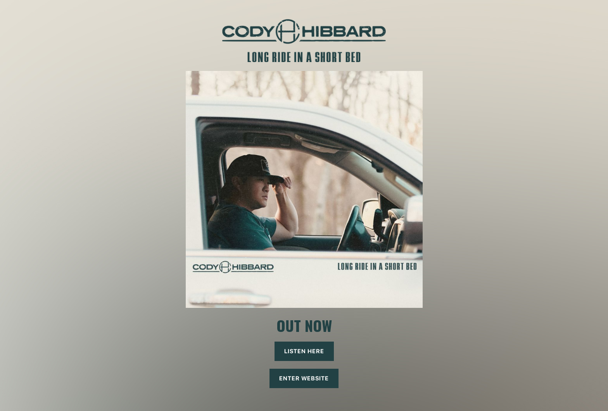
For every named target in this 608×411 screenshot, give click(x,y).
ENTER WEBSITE (304, 378)
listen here (304, 351)
